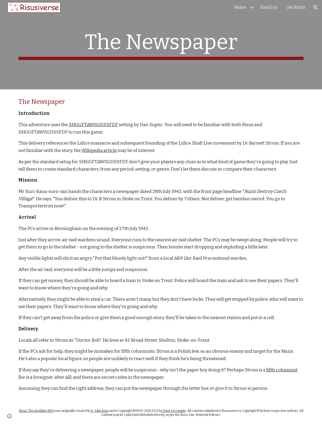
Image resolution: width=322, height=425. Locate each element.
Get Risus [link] (295, 7)
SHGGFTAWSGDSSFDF (93, 124)
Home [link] (240, 7)
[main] (161, 44)
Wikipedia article (99, 150)
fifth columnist (282, 370)
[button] (315, 7)
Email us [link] (268, 7)
